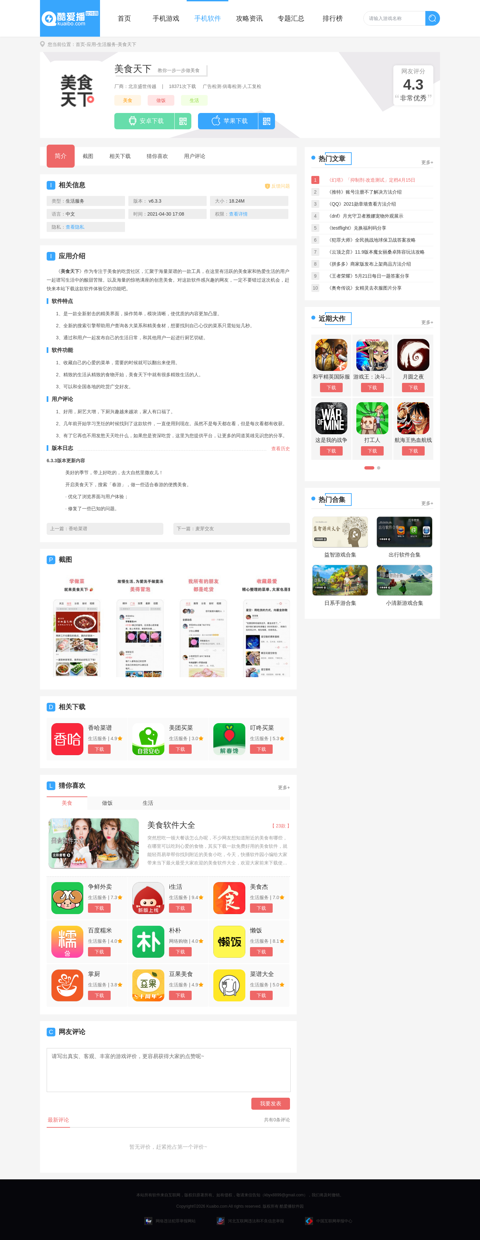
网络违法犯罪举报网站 (170, 1221)
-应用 (90, 44)
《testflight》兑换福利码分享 (356, 228)
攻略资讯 (249, 18)
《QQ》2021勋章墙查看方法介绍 (361, 204)
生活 (194, 100)
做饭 (161, 100)
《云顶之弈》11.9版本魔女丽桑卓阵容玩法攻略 (376, 252)
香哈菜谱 (78, 528)
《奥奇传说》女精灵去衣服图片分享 (364, 288)
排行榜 (333, 18)
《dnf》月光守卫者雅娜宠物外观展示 (365, 216)
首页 (124, 18)
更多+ (284, 787)
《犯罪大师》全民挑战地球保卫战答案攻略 (371, 240)
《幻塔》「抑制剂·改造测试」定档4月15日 (371, 180)
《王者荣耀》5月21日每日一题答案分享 (368, 276)
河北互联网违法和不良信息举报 (250, 1221)
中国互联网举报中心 (328, 1221)
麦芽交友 (204, 528)
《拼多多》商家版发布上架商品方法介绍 (369, 264)
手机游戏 (166, 18)
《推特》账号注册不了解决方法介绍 (364, 192)
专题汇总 (291, 18)
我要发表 (270, 1103)
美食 (127, 100)
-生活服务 (106, 44)
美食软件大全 (171, 824)
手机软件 (207, 18)
